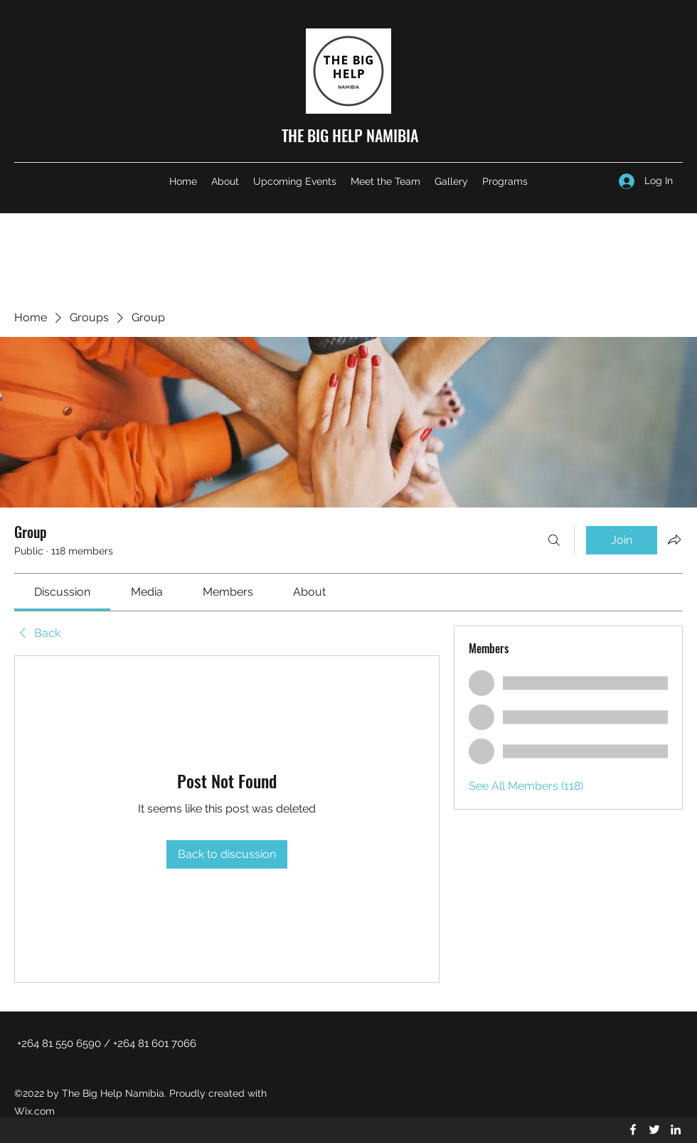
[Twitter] (654, 1129)
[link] (62, 592)
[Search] (554, 540)
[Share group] (674, 539)
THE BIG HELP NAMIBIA (350, 135)
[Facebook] (633, 1129)
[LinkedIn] (676, 1129)
